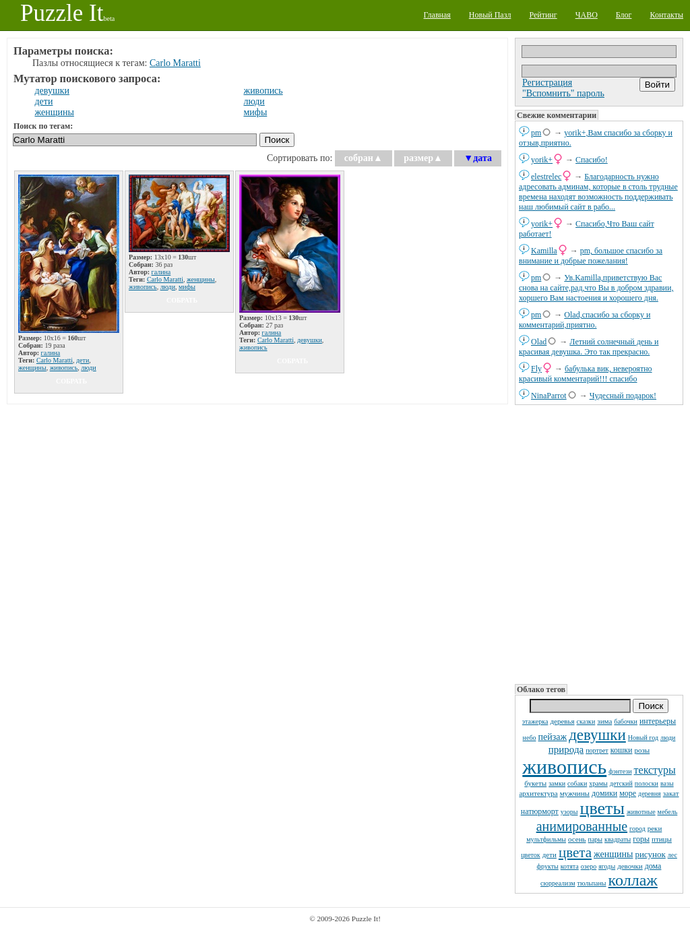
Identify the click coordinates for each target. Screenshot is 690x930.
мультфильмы (546, 839)
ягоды (606, 866)
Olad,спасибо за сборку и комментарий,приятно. (584, 320)
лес (672, 855)
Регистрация (547, 83)
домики (604, 793)
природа (566, 749)
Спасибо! (591, 159)
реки (655, 828)
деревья (562, 721)
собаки (577, 783)
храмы (598, 783)
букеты (535, 783)
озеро (588, 866)
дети (549, 854)
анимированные (581, 826)
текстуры (655, 770)
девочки (630, 866)
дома (653, 866)
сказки (586, 721)
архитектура (538, 793)
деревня (649, 793)
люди (667, 737)
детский (621, 783)
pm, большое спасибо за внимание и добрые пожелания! (590, 256)
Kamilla (544, 250)
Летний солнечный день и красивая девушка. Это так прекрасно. (589, 346)
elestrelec (546, 176)
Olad (538, 341)
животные (641, 811)
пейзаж (552, 737)
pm (536, 132)
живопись (564, 766)
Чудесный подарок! (623, 395)
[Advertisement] (599, 543)
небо (529, 737)
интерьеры (657, 721)
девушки (597, 734)
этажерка (535, 721)
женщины (613, 854)
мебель (668, 811)
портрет (597, 750)
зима (604, 721)
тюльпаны (591, 883)
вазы (667, 783)
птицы (662, 839)
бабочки (625, 721)
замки (556, 783)
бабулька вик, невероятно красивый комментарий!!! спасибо (585, 373)
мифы (255, 112)
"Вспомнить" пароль (563, 93)
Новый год (643, 737)
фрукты (548, 866)
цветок (530, 855)
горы (641, 839)
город (637, 828)
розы (642, 750)
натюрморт (540, 811)
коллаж (633, 880)
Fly (536, 368)
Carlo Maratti (175, 63)
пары (595, 839)
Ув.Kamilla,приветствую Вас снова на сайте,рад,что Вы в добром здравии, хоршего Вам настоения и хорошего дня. (596, 288)
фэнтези (619, 771)
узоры (569, 811)
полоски (646, 783)
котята (570, 866)
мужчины (575, 793)
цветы (601, 808)
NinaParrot (549, 395)
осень (577, 839)
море (627, 793)
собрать (71, 381)
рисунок (650, 854)
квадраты (617, 839)
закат (671, 793)
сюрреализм (557, 883)
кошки (621, 750)
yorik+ (542, 159)
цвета (575, 852)
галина (51, 352)
